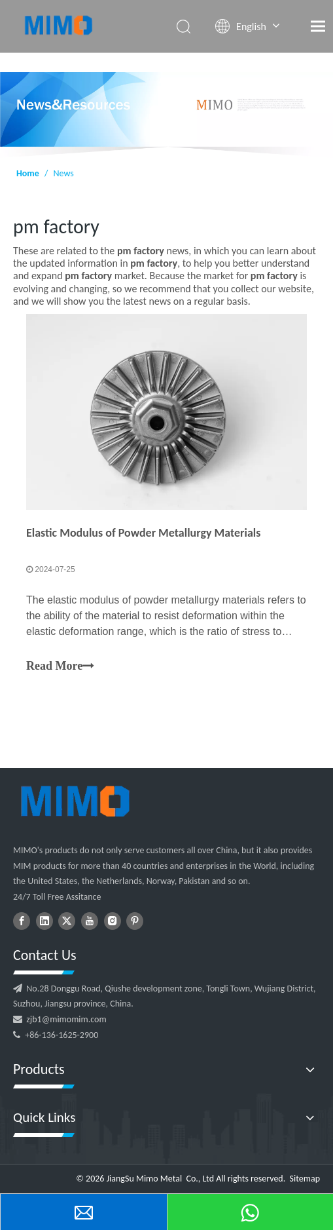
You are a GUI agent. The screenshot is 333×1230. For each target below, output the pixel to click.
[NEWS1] (166, 115)
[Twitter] (66, 921)
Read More (60, 666)
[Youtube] (89, 921)
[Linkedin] (44, 921)
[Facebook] (21, 921)
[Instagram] (112, 921)
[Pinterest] (134, 921)
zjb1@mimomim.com (66, 1019)
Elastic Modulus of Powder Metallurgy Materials (143, 533)
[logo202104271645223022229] (74, 800)
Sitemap (305, 1178)
